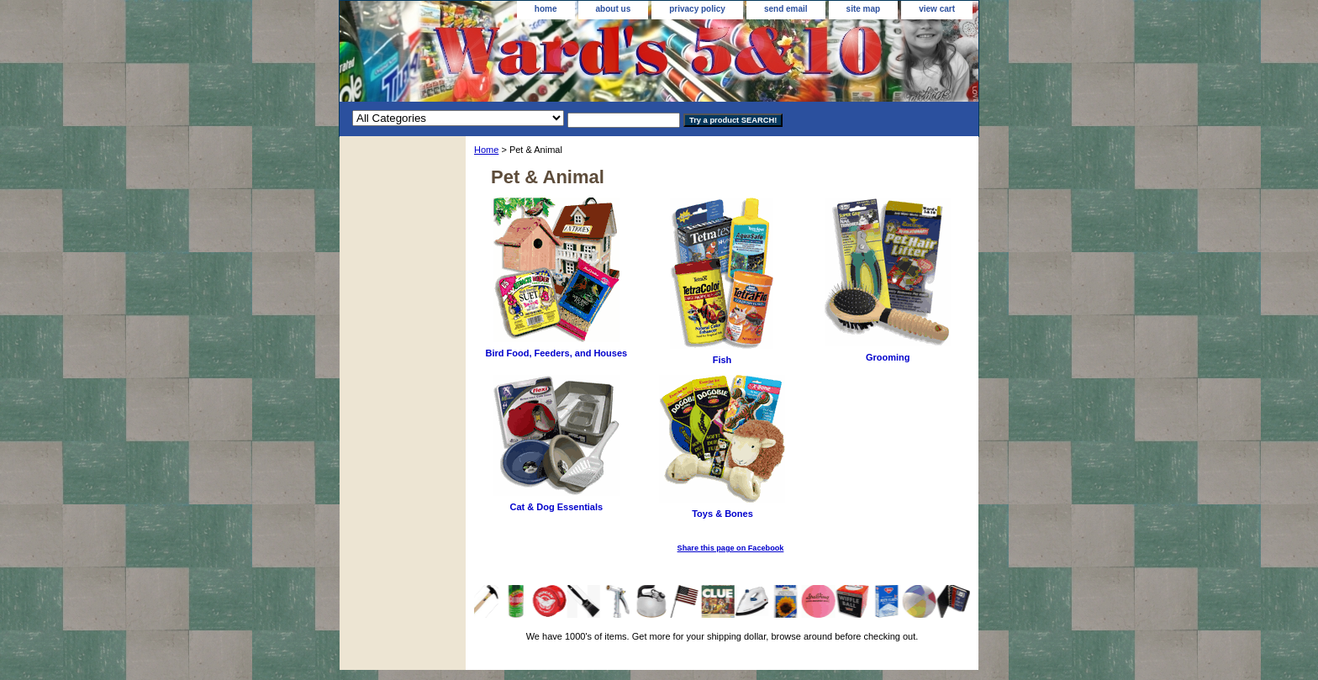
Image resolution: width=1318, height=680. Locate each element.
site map (863, 8)
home (546, 8)
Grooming (888, 357)
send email (786, 8)
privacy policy (697, 8)
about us (613, 8)
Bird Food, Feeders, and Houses (556, 353)
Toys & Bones (722, 514)
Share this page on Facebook (730, 548)
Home (486, 150)
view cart (937, 8)
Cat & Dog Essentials (557, 507)
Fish (722, 360)
